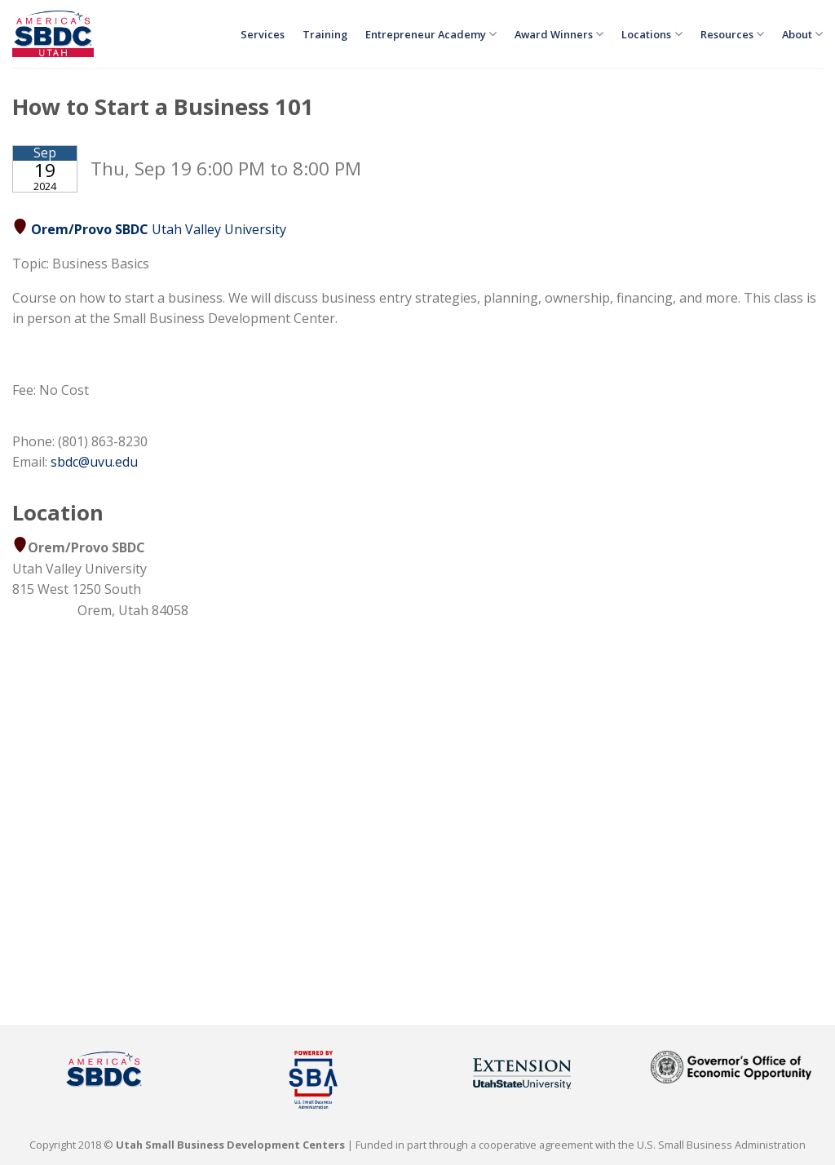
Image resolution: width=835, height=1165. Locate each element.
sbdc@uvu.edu (94, 462)
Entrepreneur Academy (431, 34)
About (802, 34)
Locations (651, 34)
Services (263, 34)
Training (325, 34)
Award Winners (559, 34)
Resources (732, 34)
